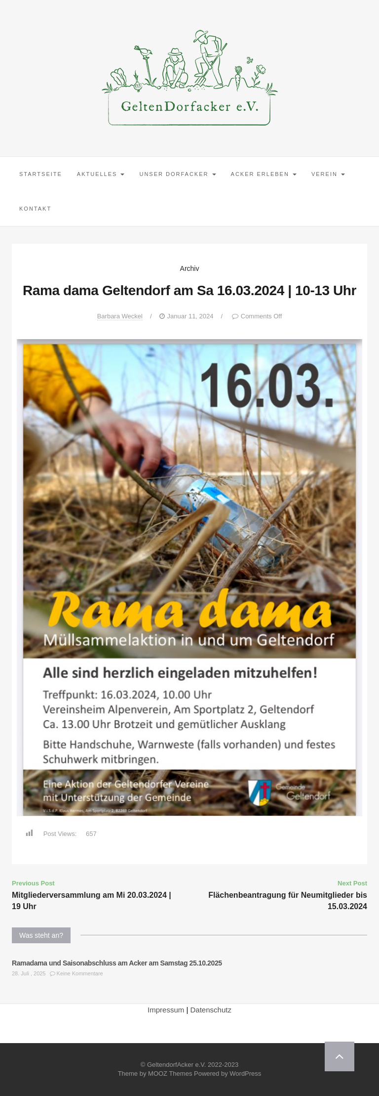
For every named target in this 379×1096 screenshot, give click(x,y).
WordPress (245, 1073)
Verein (328, 174)
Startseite (40, 174)
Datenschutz (210, 1010)
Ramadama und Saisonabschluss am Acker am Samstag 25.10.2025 (117, 963)
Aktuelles (101, 174)
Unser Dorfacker (177, 174)
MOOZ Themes (170, 1073)
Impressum (166, 1010)
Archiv (189, 268)
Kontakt (35, 209)
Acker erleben (264, 174)
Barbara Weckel (120, 316)
